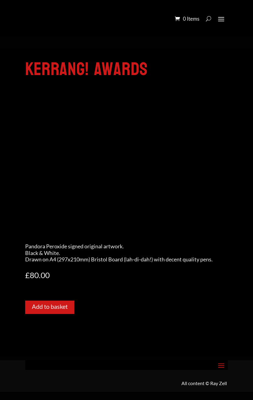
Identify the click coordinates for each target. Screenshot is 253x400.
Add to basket (50, 306)
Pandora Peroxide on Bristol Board (81, 52)
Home (32, 52)
